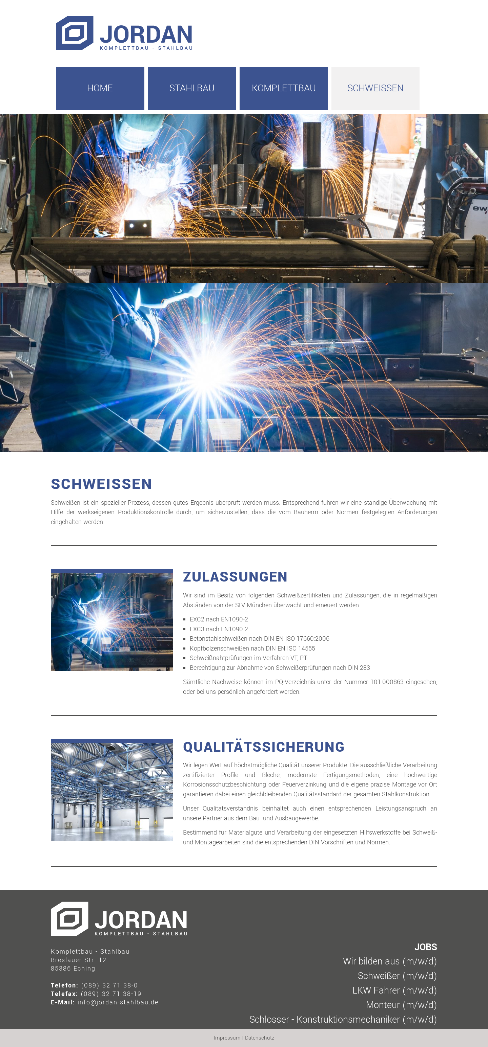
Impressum (227, 1038)
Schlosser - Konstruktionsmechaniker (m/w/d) (343, 1019)
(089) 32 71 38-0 (109, 985)
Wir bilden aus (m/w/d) (390, 961)
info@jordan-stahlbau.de (118, 1002)
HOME (100, 88)
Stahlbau (192, 88)
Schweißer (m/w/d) (397, 976)
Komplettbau (284, 88)
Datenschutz (259, 1038)
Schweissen (375, 88)
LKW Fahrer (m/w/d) (394, 990)
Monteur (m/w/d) (401, 1005)
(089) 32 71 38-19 (111, 993)
